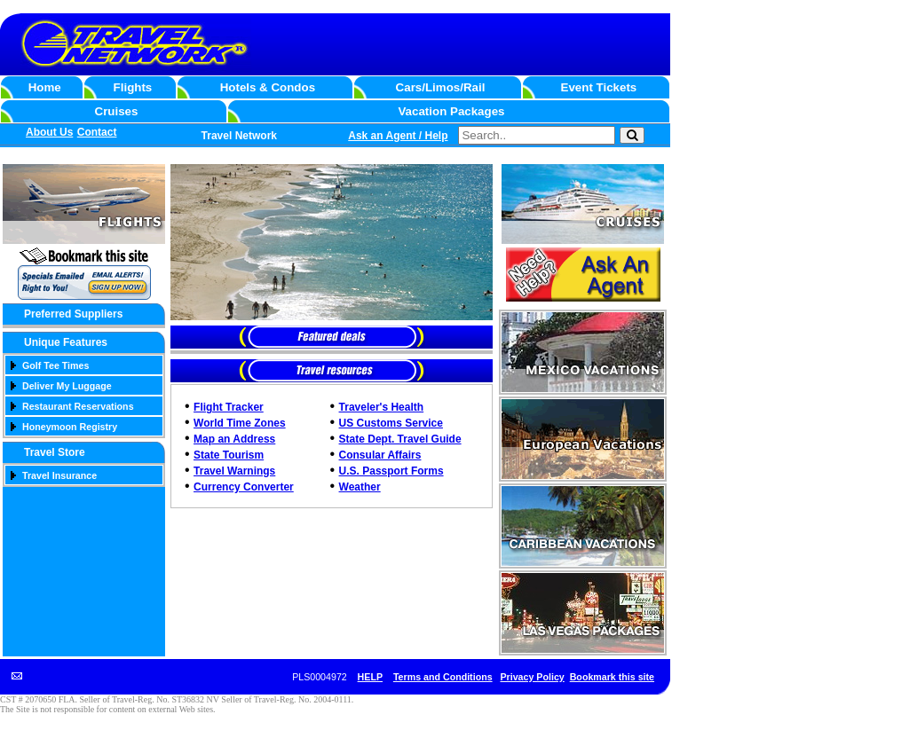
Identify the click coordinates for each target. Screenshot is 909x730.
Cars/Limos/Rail (441, 87)
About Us (49, 132)
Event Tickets (599, 87)
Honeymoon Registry (69, 426)
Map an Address (234, 439)
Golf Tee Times (55, 365)
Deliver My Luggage (67, 386)
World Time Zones (240, 423)
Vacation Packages (451, 111)
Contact (97, 132)
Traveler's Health (381, 407)
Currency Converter (244, 487)
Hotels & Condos (267, 87)
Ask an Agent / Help (397, 136)
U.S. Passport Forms (391, 471)
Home (44, 87)
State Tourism (229, 455)
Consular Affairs (380, 455)
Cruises (116, 111)
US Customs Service (391, 423)
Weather (360, 487)
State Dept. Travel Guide (400, 439)
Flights (133, 87)
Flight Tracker (229, 407)
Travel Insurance (59, 475)
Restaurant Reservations (78, 406)
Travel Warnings (234, 471)
